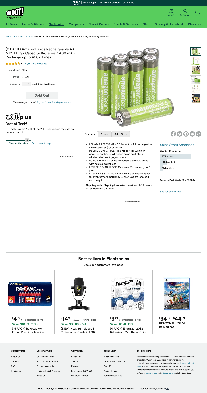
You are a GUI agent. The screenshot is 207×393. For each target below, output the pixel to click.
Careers (15, 361)
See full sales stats (170, 191)
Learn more (127, 2)
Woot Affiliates (111, 356)
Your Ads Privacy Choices (152, 388)
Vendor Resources (113, 375)
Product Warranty (45, 366)
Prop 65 (107, 366)
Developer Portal (79, 375)
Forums (171, 13)
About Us (15, 356)
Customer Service (46, 356)
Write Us (41, 375)
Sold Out (42, 95)
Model (16, 76)
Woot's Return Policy (47, 361)
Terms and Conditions (114, 361)
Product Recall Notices (48, 371)
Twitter (75, 361)
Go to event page (41, 143)
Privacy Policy (110, 371)
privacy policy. (168, 373)
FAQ (13, 366)
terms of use (151, 373)
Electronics (11, 36)
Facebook (76, 356)
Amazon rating (35, 63)
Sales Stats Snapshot (177, 145)
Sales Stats (120, 134)
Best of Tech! (26, 36)
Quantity (15, 84)
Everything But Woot (81, 371)
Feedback (16, 371)
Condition (14, 70)
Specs (104, 134)
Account (185, 13)
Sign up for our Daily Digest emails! (54, 102)
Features (90, 134)
